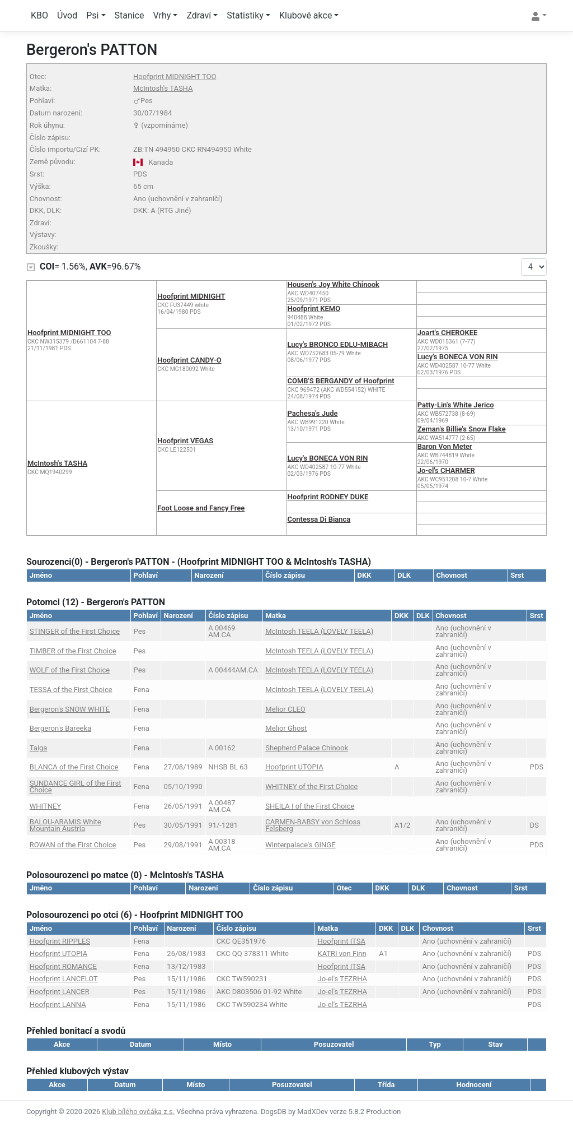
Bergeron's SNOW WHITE (70, 709)
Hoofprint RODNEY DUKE (328, 497)
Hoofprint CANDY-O (189, 360)
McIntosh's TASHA (162, 88)
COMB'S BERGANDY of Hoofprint (341, 381)
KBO (39, 15)
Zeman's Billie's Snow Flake (461, 429)
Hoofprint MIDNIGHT (191, 296)
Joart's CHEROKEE (447, 332)
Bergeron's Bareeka (60, 728)
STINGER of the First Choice (75, 631)
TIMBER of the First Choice (73, 651)
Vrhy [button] (162, 15)
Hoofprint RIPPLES (60, 941)
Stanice (129, 15)
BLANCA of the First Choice (74, 767)
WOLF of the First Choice (70, 670)
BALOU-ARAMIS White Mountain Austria (65, 825)
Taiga (39, 748)
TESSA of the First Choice (71, 689)
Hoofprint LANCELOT (64, 978)
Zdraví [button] (198, 15)
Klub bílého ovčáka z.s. (138, 1111)
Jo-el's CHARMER (446, 470)
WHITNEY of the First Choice (311, 786)
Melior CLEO (285, 709)
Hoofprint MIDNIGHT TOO (174, 76)
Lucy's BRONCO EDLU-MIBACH (338, 344)
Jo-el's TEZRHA (343, 978)
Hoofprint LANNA (58, 1004)
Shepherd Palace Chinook (306, 748)
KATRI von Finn (342, 953)
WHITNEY (45, 806)
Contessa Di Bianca (319, 519)
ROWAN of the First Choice (73, 845)
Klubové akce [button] (305, 15)
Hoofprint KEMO (314, 308)
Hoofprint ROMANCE (63, 966)
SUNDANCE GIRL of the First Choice (75, 786)
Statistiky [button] (245, 15)
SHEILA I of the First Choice (309, 806)
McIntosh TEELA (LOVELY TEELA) (319, 631)
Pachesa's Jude (313, 413)
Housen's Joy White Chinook (333, 284)
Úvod (67, 15)
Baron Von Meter (444, 446)
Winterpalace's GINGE (300, 845)
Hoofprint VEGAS (185, 441)
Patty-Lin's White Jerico (455, 405)
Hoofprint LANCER (60, 991)
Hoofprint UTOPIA (294, 767)
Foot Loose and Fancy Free (201, 508)
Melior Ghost (286, 728)
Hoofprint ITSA (341, 941)
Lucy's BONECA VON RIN (457, 356)
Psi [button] (92, 15)
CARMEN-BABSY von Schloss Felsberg (312, 825)
